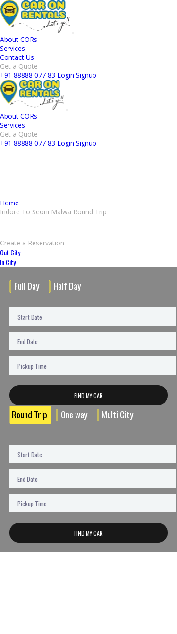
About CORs (18, 39)
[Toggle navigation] (73, 33)
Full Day (27, 286)
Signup (86, 75)
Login (65, 75)
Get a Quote (19, 66)
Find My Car (88, 395)
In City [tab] (8, 262)
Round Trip (29, 414)
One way (74, 414)
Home (9, 202)
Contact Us (17, 57)
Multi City (117, 414)
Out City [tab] (10, 252)
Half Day (67, 286)
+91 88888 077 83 (27, 75)
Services (12, 48)
